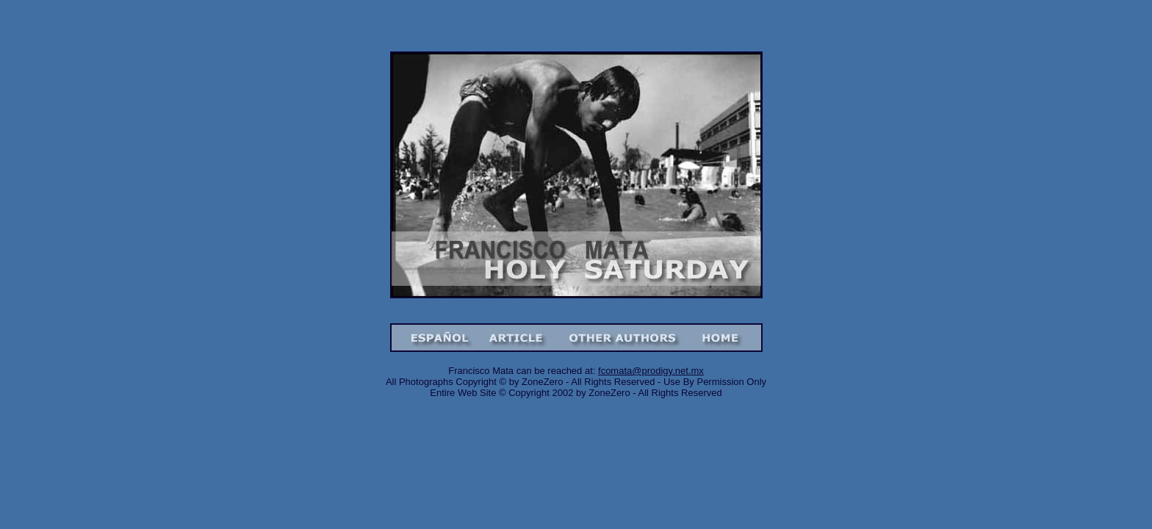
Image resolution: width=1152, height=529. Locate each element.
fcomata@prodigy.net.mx (651, 370)
